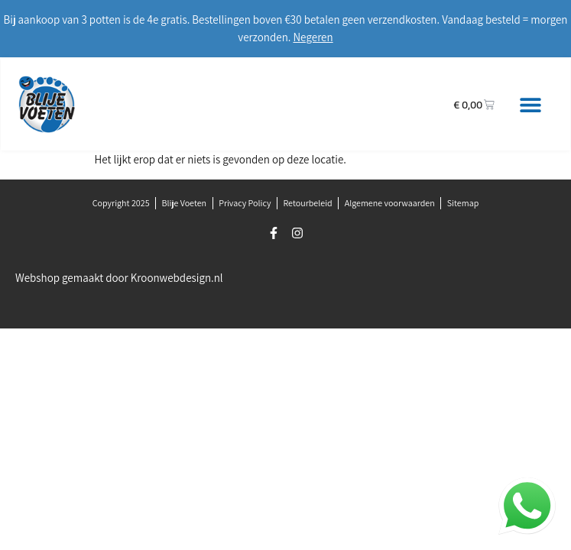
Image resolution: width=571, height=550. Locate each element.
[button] (530, 104)
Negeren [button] (313, 37)
